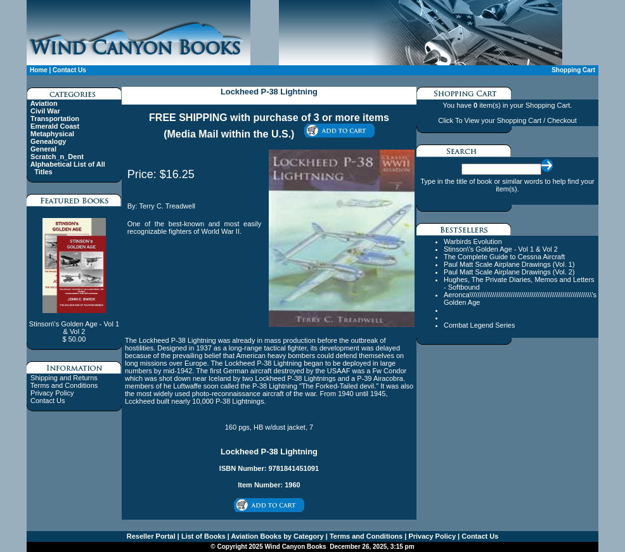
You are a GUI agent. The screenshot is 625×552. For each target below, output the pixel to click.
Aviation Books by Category (276, 536)
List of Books (202, 536)
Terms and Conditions (64, 385)
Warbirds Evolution (473, 241)
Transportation (54, 118)
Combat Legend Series (479, 325)
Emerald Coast (54, 126)
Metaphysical (52, 134)
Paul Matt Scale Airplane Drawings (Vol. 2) (509, 272)
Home (39, 70)
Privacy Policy (52, 393)
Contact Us (69, 70)
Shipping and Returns (64, 378)
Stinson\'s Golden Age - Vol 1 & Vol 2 (501, 249)
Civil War (45, 111)
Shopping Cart (573, 70)
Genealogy (48, 141)
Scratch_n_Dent (57, 156)
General (43, 149)
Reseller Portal (151, 536)
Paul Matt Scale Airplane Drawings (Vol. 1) (509, 264)
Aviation (44, 103)
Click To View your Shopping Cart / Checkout (507, 120)
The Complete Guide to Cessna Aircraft (504, 256)
